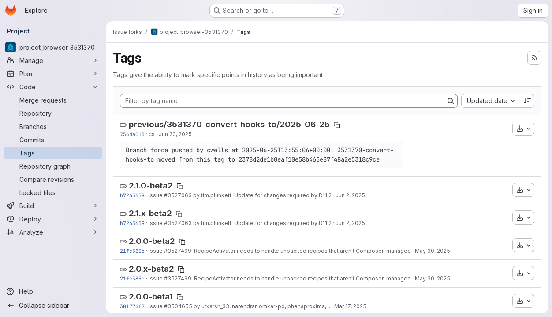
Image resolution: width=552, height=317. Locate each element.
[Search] (451, 101)
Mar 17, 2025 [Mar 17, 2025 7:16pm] (350, 306)
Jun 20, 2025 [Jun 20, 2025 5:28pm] (175, 134)
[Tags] (53, 153)
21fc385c (132, 250)
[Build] (53, 205)
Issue (156, 195)
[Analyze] (53, 232)
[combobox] (490, 101)
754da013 (132, 134)
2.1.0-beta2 (151, 186)
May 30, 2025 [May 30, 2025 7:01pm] (432, 250)
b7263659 (132, 195)
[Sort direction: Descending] (527, 101)
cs (152, 134)
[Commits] (53, 139)
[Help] (53, 291)
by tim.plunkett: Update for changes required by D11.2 (262, 195)
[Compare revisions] (53, 179)
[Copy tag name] (337, 125)
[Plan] (53, 73)
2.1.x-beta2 (150, 213)
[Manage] (53, 60)
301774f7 (132, 306)
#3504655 (178, 306)
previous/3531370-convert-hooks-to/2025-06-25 (229, 124)
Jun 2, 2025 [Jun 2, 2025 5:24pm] (350, 195)
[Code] (53, 87)
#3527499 (177, 250)
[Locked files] (53, 192)
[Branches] (53, 126)
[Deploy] (53, 219)
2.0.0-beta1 (151, 296)
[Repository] (53, 113)
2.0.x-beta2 (151, 269)
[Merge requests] (53, 100)
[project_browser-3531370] (53, 47)
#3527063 (178, 195)
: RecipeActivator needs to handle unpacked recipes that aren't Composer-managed (301, 250)
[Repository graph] (53, 166)
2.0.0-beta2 (152, 241)
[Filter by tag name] (282, 101)
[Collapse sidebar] (53, 305)
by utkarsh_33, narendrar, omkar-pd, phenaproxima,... (261, 306)
